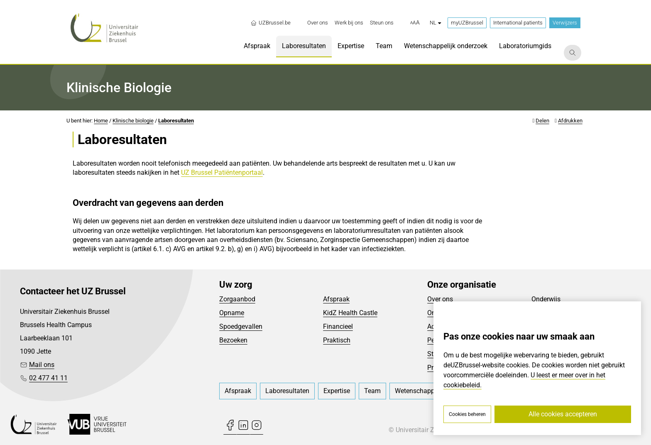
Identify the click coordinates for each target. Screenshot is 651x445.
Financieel (338, 326)
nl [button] (435, 23)
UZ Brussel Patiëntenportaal (222, 172)
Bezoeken (233, 340)
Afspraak (336, 299)
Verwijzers (565, 23)
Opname (231, 313)
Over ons (440, 299)
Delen (542, 120)
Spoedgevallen (240, 326)
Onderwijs (545, 299)
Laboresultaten (176, 120)
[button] (415, 23)
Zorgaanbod (237, 299)
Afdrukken (570, 120)
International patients (518, 23)
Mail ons (41, 365)
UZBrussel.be (270, 23)
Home (101, 120)
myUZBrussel (467, 23)
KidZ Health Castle (350, 313)
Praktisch (336, 340)
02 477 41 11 (48, 378)
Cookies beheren (467, 414)
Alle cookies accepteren (563, 414)
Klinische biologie (133, 120)
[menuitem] (317, 22)
